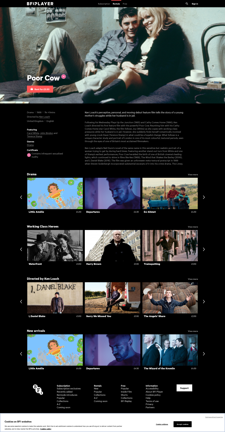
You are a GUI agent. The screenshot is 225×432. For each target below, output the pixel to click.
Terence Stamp (34, 136)
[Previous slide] (21, 197)
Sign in (195, 3)
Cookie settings (162, 424)
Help (148, 397)
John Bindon (46, 133)
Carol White (33, 133)
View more (193, 174)
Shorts (124, 394)
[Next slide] (204, 197)
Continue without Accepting (214, 417)
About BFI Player (154, 391)
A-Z (58, 404)
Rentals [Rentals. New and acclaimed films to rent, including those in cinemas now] (116, 3)
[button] (40, 89)
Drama (30, 144)
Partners (150, 407)
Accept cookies (183, 424)
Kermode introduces (67, 394)
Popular (61, 397)
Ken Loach (44, 116)
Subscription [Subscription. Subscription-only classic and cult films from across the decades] (104, 3)
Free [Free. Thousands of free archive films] (125, 3)
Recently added (64, 391)
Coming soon (63, 407)
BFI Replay (126, 401)
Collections (62, 401)
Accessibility (152, 388)
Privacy (149, 404)
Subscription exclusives (69, 388)
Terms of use (152, 401)
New (96, 388)
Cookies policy (153, 394)
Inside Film (126, 391)
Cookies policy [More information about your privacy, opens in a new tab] (45, 429)
